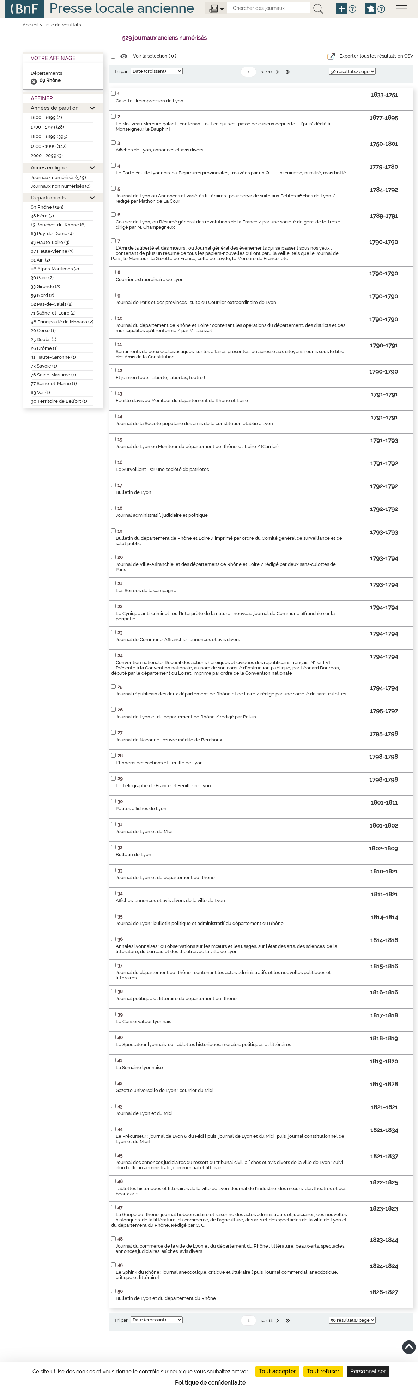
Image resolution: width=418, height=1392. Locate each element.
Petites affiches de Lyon (141, 808)
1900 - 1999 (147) (49, 146)
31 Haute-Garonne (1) (53, 357)
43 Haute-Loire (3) (50, 242)
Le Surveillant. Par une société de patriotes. (163, 469)
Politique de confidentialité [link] (210, 1382)
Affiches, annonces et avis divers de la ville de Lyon (170, 900)
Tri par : (122, 71)
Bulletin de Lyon (133, 492)
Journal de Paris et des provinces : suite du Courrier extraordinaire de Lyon (196, 302)
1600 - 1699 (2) (46, 117)
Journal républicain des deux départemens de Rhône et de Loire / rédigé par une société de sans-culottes (231, 694)
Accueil (31, 25)
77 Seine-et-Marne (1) (54, 383)
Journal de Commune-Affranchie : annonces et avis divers (178, 639)
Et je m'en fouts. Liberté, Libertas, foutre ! (160, 377)
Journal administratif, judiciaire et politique (162, 515)
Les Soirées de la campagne (146, 590)
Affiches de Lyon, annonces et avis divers (159, 150)
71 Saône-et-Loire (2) (53, 313)
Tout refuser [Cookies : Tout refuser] (323, 1371)
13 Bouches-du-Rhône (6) (58, 224)
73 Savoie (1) (44, 366)
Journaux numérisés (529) (58, 177)
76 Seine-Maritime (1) (53, 374)
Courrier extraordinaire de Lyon (150, 279)
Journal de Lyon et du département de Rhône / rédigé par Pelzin (186, 716)
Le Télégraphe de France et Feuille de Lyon (163, 785)
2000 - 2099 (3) (47, 155)
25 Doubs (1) (43, 339)
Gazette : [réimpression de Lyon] (150, 100)
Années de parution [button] (55, 108)
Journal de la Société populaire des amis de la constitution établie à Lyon (194, 423)
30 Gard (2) (42, 277)
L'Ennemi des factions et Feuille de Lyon (159, 762)
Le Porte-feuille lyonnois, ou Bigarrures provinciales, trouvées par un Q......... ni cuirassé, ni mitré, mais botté (231, 172)
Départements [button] (48, 198)
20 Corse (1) (43, 330)
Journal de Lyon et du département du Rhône (165, 877)
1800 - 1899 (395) (49, 136)
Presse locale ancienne (121, 8)
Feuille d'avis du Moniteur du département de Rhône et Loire (182, 400)
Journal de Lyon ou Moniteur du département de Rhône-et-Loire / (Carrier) (197, 446)
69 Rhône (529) (47, 207)
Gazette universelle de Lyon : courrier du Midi (164, 1090)
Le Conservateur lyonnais (143, 1021)
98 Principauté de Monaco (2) (62, 321)
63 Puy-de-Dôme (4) (52, 233)
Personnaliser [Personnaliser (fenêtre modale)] (368, 1371)
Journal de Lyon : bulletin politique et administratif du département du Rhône (200, 923)
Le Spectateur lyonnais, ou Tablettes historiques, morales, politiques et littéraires (203, 1044)
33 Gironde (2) (45, 286)
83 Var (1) (40, 392)
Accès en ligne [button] (49, 168)
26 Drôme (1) (44, 348)
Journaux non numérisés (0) (61, 186)
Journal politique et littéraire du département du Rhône (176, 998)
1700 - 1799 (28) (47, 127)
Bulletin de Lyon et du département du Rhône (166, 1298)
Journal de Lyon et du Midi (144, 831)
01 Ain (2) (40, 260)
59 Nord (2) (42, 295)
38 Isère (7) (42, 216)
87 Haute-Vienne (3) (52, 251)
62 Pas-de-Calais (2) (52, 304)
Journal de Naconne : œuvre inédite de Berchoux (169, 739)
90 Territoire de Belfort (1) (59, 401)
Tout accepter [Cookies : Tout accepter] (277, 1371)
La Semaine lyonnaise (139, 1067)
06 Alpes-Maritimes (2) (55, 268)
